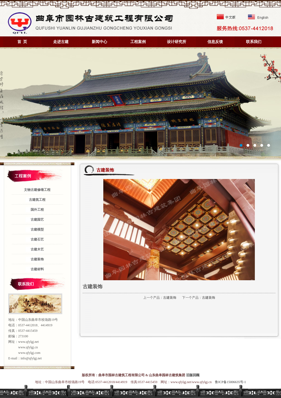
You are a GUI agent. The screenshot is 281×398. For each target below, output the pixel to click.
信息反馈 (215, 42)
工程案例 (138, 42)
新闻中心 (99, 42)
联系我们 (253, 42)
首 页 (22, 42)
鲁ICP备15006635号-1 (230, 382)
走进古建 (61, 42)
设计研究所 (176, 42)
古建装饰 (169, 298)
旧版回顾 (192, 375)
